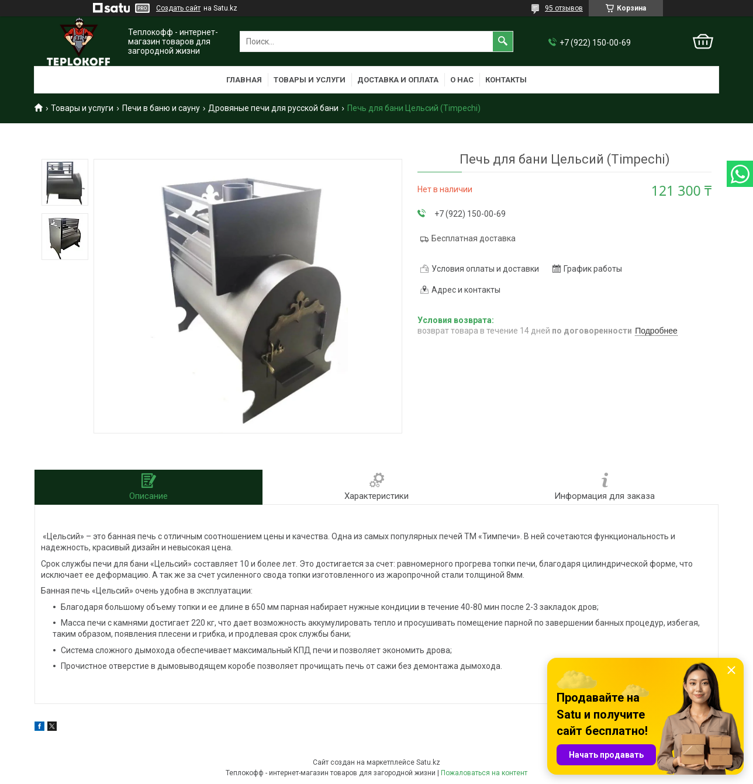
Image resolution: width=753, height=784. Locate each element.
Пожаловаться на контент (484, 773)
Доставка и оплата (397, 79)
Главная (244, 79)
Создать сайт (178, 8)
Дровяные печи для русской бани (273, 108)
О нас (462, 79)
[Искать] (503, 41)
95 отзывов (564, 8)
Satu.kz (428, 762)
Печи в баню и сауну (161, 108)
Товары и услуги (310, 79)
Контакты (506, 79)
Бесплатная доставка (473, 238)
